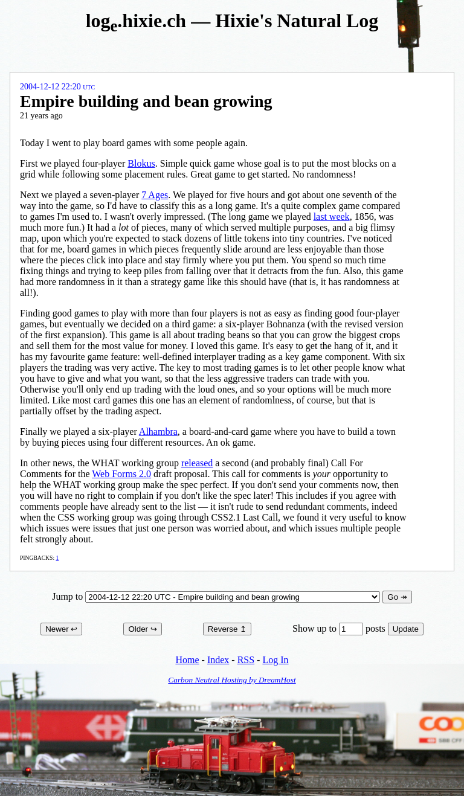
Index (218, 660)
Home (187, 660)
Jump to (217, 596)
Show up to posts (340, 628)
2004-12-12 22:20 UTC (57, 86)
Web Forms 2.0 (121, 474)
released (197, 463)
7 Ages (154, 195)
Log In (275, 660)
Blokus (141, 163)
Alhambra (158, 431)
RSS (245, 660)
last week (332, 216)
